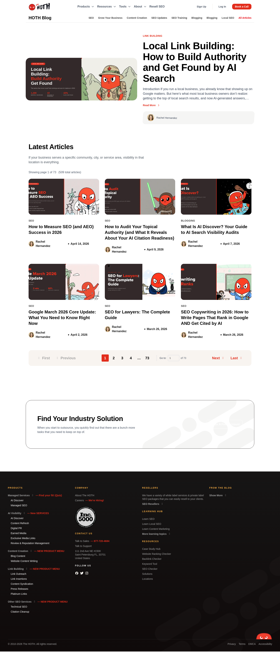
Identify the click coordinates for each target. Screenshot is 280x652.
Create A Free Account (224, 424)
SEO (91, 17)
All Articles (244, 17)
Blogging (196, 17)
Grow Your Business (110, 17)
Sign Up (201, 6)
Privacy (232, 644)
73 (147, 359)
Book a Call (242, 6)
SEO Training (179, 17)
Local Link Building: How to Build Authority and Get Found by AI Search (195, 62)
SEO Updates (159, 17)
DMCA (252, 644)
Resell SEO (157, 6)
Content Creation (137, 17)
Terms (242, 644)
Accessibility (265, 644)
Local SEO (228, 17)
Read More (151, 105)
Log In (222, 6)
